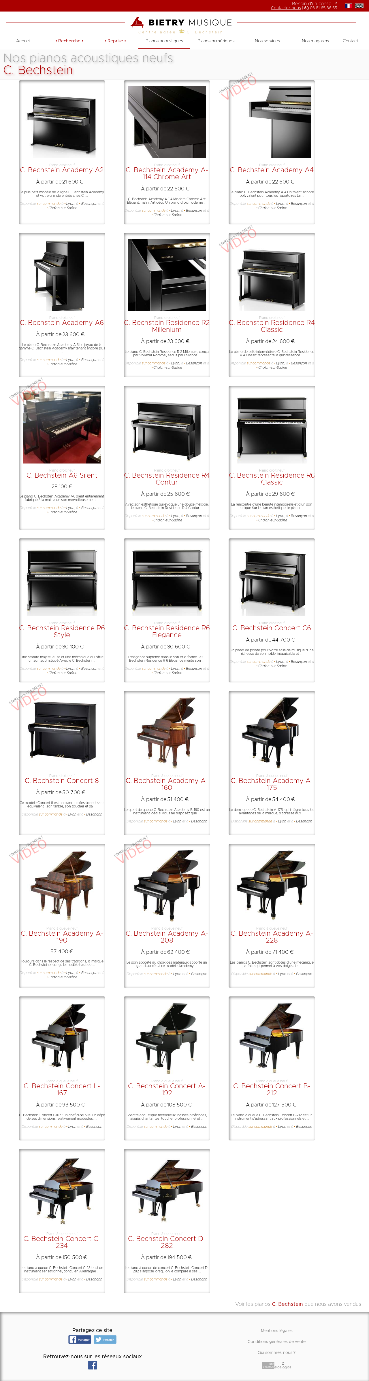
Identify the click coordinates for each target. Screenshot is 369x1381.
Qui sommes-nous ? (276, 1353)
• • (69, 41)
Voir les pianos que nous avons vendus (298, 1304)
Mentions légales (277, 1331)
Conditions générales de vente (277, 1342)
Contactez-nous (286, 8)
